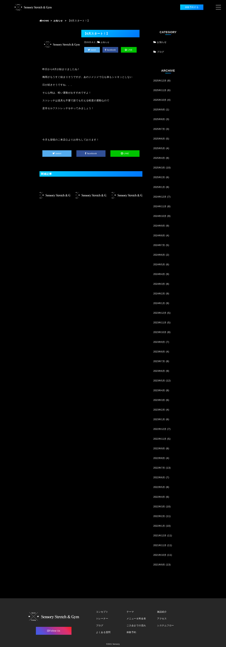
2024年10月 (160, 216)
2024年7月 (159, 245)
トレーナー (102, 618)
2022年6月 (159, 477)
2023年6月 (159, 371)
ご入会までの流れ (137, 625)
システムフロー (166, 625)
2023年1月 (159, 419)
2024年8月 (159, 235)
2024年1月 (159, 303)
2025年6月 (159, 138)
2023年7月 (159, 361)
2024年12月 (160, 196)
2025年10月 (160, 100)
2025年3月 (159, 167)
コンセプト (102, 611)
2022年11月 (160, 438)
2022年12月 (160, 429)
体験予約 (132, 632)
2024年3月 (159, 284)
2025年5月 (159, 148)
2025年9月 (159, 109)
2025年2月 (159, 177)
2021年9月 (159, 564)
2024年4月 (159, 274)
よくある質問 (103, 632)
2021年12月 (160, 535)
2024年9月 (159, 225)
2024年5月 (159, 264)
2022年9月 (159, 448)
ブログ (161, 51)
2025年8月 (159, 119)
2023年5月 (159, 380)
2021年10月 (160, 555)
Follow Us (54, 630)
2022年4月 (159, 497)
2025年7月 (159, 129)
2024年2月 (159, 293)
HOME (44, 20)
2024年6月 (159, 254)
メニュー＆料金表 (137, 618)
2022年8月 (159, 458)
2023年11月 (160, 322)
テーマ (130, 611)
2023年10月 (160, 332)
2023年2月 (159, 409)
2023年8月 (159, 351)
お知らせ (60, 20)
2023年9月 (159, 342)
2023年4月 (159, 390)
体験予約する (187, 7)
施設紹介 (162, 611)
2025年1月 (159, 187)
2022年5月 (159, 487)
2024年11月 (160, 206)
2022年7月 (159, 467)
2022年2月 (159, 516)
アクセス (162, 618)
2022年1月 (159, 526)
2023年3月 (159, 400)
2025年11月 (160, 90)
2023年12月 (160, 313)
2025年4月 (159, 158)
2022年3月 (159, 506)
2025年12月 (160, 80)
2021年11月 (160, 545)
